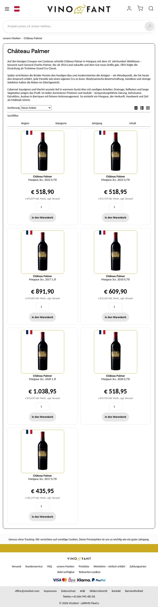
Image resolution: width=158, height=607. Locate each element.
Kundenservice (34, 566)
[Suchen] (149, 26)
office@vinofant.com (27, 591)
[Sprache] (17, 9)
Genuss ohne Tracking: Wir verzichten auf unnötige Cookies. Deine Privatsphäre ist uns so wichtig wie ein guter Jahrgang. (79, 539)
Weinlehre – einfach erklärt (109, 566)
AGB (82, 591)
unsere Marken (12, 38)
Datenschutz (68, 591)
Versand (16, 566)
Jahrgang (97, 123)
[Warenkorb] (140, 9)
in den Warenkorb (42, 217)
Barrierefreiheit (134, 591)
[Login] (129, 9)
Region (25, 123)
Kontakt (116, 591)
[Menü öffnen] (7, 9)
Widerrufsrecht (98, 591)
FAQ (49, 566)
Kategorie (61, 123)
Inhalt (132, 123)
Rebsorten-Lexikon (90, 572)
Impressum (50, 591)
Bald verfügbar (65, 572)
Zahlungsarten (138, 566)
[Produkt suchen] (151, 9)
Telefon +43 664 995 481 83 (79, 596)
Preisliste (84, 566)
